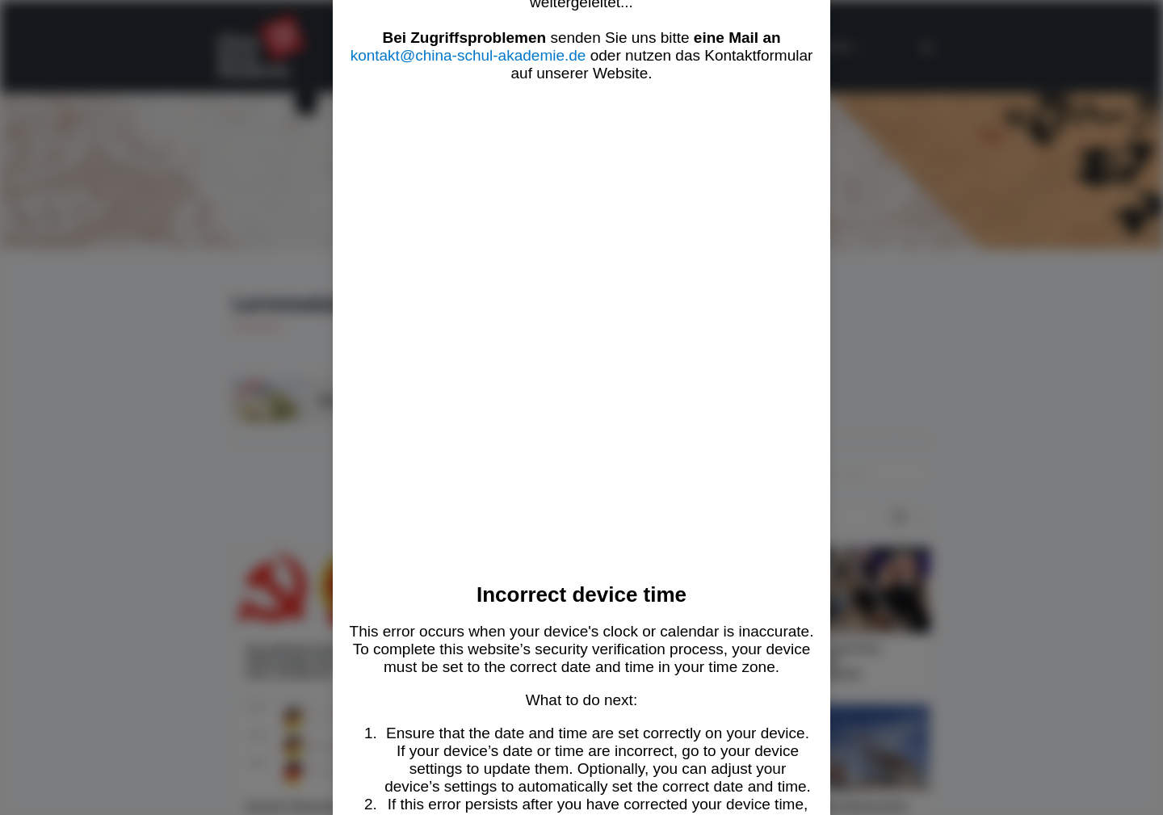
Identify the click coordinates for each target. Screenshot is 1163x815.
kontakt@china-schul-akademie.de (468, 55)
